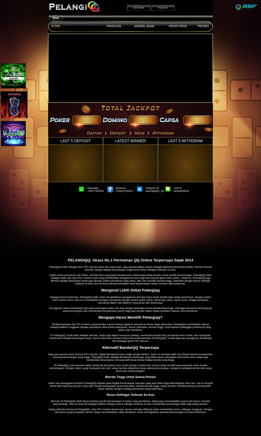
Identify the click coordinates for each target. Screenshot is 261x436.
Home (55, 26)
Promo (203, 26)
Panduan (114, 26)
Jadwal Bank (144, 26)
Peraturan (178, 26)
